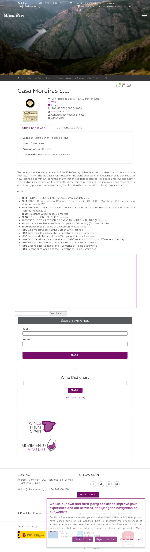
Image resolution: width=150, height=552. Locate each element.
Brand (26, 339)
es (125, 6)
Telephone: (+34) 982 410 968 (41, 3)
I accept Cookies (83, 539)
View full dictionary (75, 397)
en (80, 10)
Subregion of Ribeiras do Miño (78, 78)
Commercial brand (69, 127)
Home (23, 78)
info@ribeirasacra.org (32, 489)
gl (130, 6)
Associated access (109, 6)
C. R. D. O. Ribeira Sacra (16, 15)
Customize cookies (130, 539)
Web (52, 102)
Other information (35, 128)
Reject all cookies (106, 539)
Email (53, 105)
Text (25, 329)
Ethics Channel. (88, 494)
